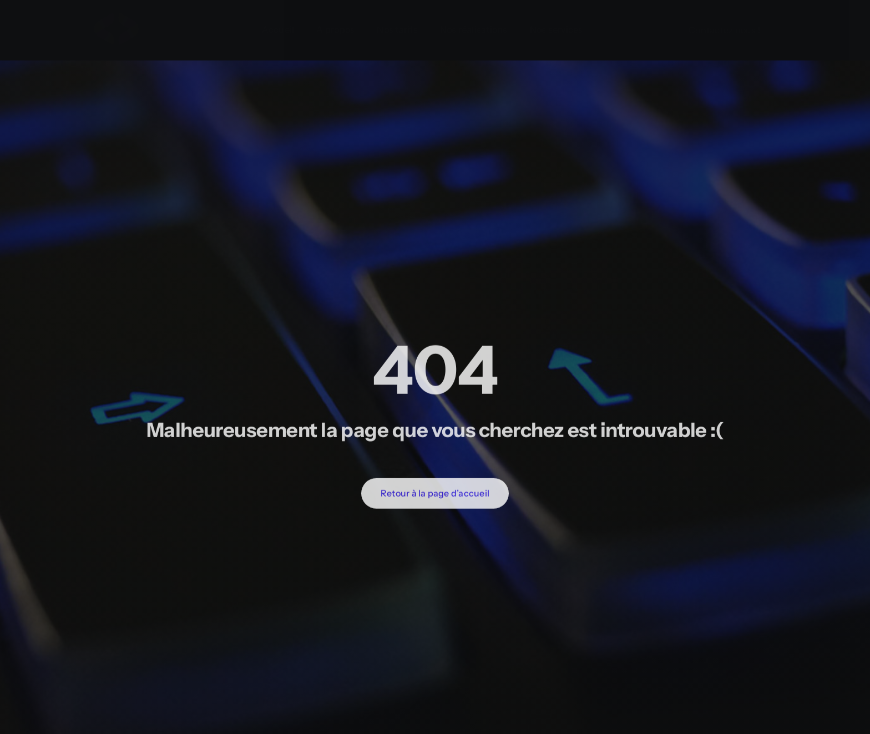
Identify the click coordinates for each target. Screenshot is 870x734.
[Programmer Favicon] (116, 6)
